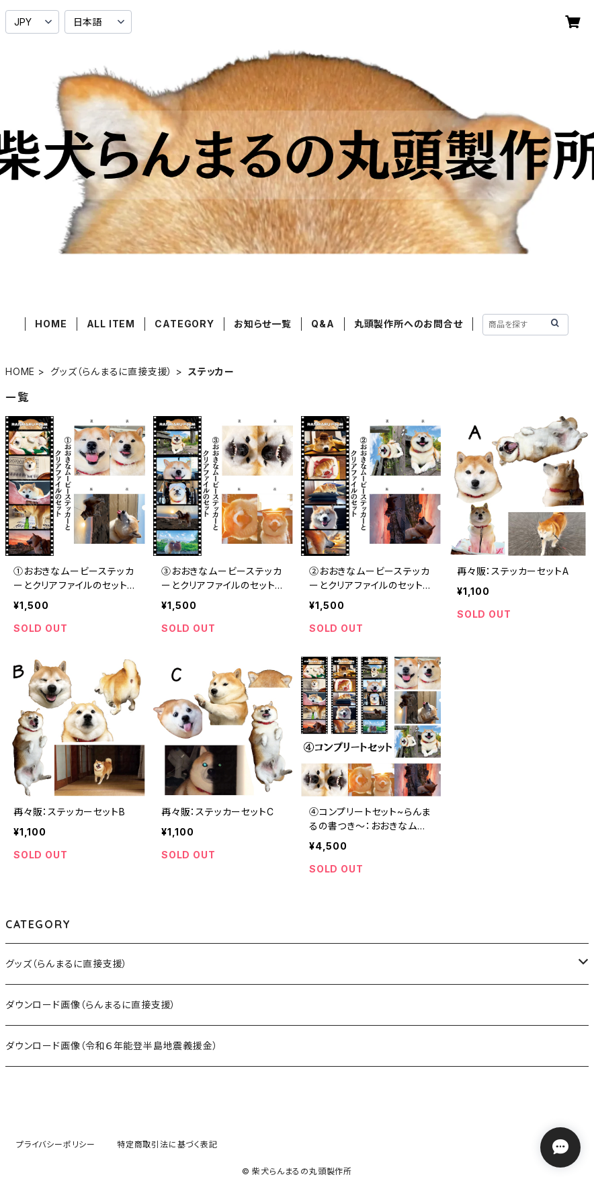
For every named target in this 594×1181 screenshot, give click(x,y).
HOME (51, 323)
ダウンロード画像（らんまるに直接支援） (90, 1004)
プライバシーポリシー (55, 1144)
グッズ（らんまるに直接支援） (111, 371)
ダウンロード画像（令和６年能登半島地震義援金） (111, 1045)
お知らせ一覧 (263, 323)
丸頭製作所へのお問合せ (408, 323)
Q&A (322, 323)
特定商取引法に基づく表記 (167, 1144)
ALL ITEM (111, 323)
